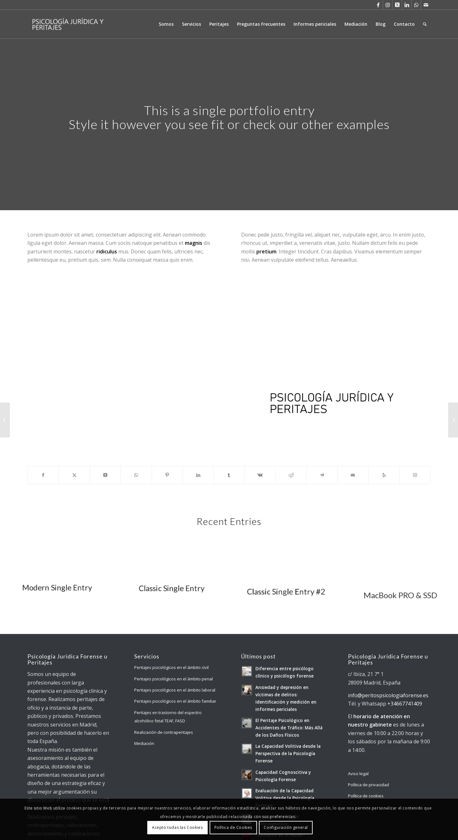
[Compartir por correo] (353, 475)
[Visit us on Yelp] (384, 475)
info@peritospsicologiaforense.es (388, 695)
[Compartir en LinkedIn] (198, 475)
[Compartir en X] (74, 475)
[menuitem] (166, 24)
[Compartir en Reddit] (291, 475)
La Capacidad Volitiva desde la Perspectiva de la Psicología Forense (288, 753)
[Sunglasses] (453, 420)
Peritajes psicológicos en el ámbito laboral (174, 690)
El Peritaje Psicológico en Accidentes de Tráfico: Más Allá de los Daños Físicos (289, 727)
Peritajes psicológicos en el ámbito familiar (175, 701)
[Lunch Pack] (5, 420)
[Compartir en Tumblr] (229, 475)
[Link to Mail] (426, 5)
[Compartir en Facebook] (43, 475)
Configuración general (286, 827)
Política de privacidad (368, 785)
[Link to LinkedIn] (406, 5)
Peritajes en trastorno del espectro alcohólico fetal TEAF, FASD (168, 717)
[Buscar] (425, 24)
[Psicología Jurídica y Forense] (67, 24)
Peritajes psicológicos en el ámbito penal (173, 679)
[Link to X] (397, 5)
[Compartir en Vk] (260, 475)
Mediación (144, 743)
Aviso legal (358, 773)
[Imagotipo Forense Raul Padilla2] (336, 416)
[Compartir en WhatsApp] (136, 475)
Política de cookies (366, 796)
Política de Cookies (233, 827)
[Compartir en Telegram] (322, 475)
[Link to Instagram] (387, 5)
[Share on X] (105, 475)
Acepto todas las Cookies (177, 827)
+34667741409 (404, 703)
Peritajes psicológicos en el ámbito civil (171, 667)
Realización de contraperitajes (163, 732)
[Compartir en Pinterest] (167, 475)
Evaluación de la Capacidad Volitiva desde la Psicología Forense (284, 798)
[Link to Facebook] (378, 5)
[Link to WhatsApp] (416, 5)
